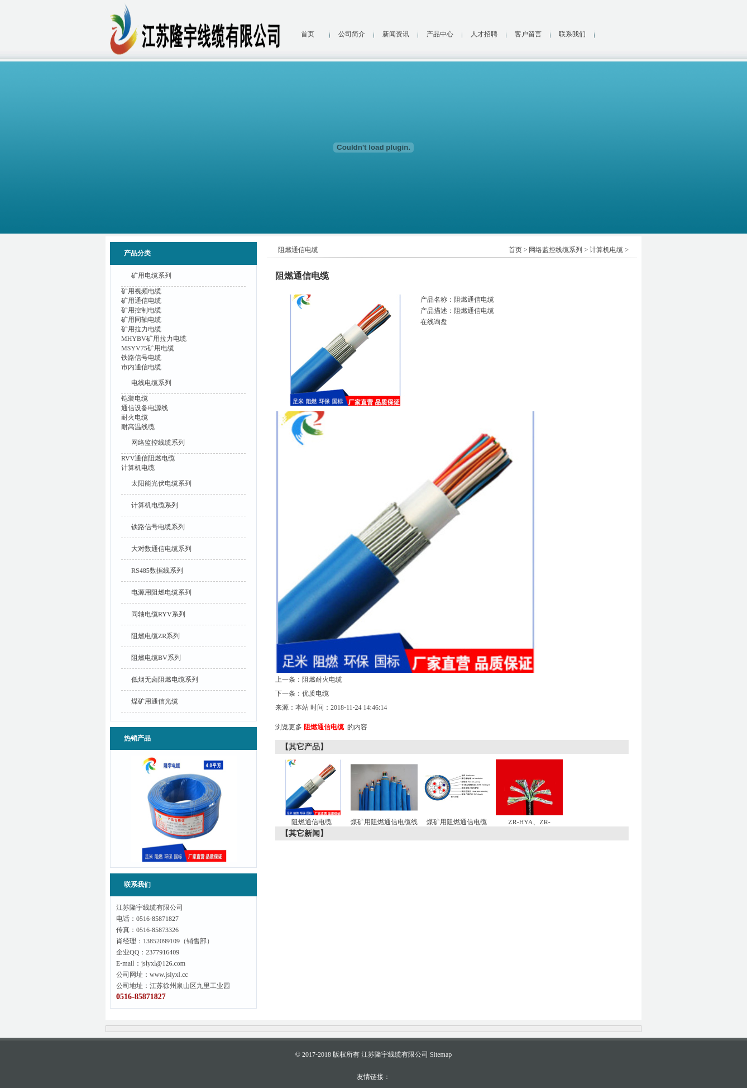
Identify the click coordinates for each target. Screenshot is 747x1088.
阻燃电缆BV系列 (156, 658)
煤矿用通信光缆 (154, 701)
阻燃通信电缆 (324, 727)
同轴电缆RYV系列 (158, 614)
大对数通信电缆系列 (161, 549)
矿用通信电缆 (141, 301)
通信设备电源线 (144, 408)
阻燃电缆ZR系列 (155, 636)
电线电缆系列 (151, 383)
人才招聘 (484, 34)
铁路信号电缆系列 (158, 527)
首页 (307, 34)
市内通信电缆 (141, 367)
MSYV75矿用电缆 (147, 348)
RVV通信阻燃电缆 (148, 458)
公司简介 (351, 34)
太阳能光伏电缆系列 (161, 483)
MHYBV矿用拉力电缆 (153, 339)
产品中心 (440, 34)
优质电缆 (315, 693)
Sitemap (441, 1054)
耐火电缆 (134, 417)
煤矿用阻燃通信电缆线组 (385, 824)
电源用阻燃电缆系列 (161, 592)
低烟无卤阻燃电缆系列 (164, 679)
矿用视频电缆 (141, 291)
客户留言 (528, 34)
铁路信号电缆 (141, 358)
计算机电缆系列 (154, 505)
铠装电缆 (134, 398)
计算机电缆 (138, 468)
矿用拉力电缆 (141, 329)
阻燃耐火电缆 (322, 679)
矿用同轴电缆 (141, 320)
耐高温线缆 (138, 427)
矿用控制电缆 (141, 310)
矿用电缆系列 (151, 275)
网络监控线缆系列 (158, 442)
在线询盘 (433, 322)
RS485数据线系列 (157, 570)
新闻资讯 (395, 34)
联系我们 (572, 34)
